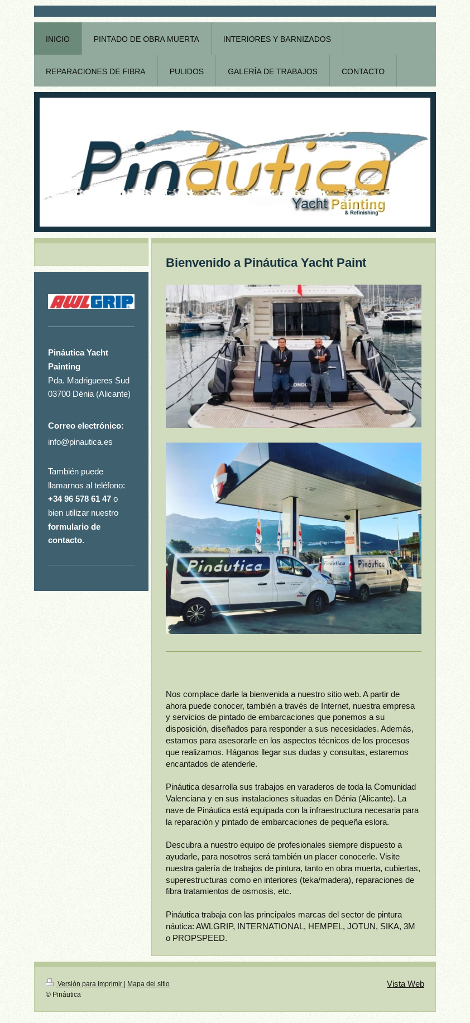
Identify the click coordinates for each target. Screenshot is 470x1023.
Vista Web (405, 983)
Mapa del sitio (148, 983)
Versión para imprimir (85, 983)
